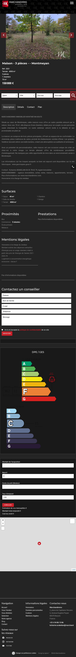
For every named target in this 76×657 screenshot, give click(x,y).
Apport (4, 472)
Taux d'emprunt (7, 494)
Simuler (8, 505)
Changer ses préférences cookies (26, 653)
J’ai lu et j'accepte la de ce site (26, 330)
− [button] (3, 523)
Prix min (41, 91)
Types (4, 91)
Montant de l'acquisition (11, 462)
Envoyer (7, 333)
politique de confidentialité (30, 330)
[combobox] (9, 95)
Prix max (58, 91)
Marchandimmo (56, 607)
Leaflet (73, 570)
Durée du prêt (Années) (11, 483)
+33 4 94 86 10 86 (56, 622)
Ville (22, 91)
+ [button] (3, 520)
